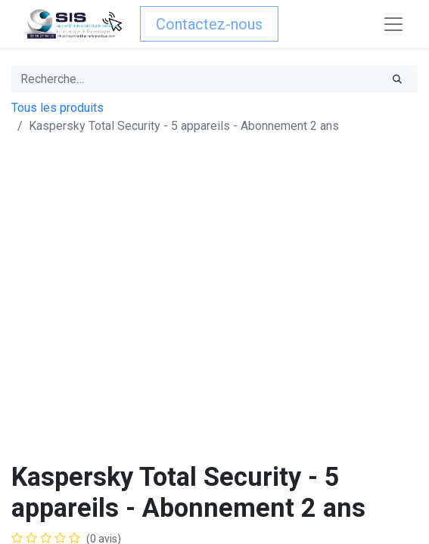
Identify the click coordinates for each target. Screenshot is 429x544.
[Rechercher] (397, 79)
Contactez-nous (209, 24)
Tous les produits (57, 107)
